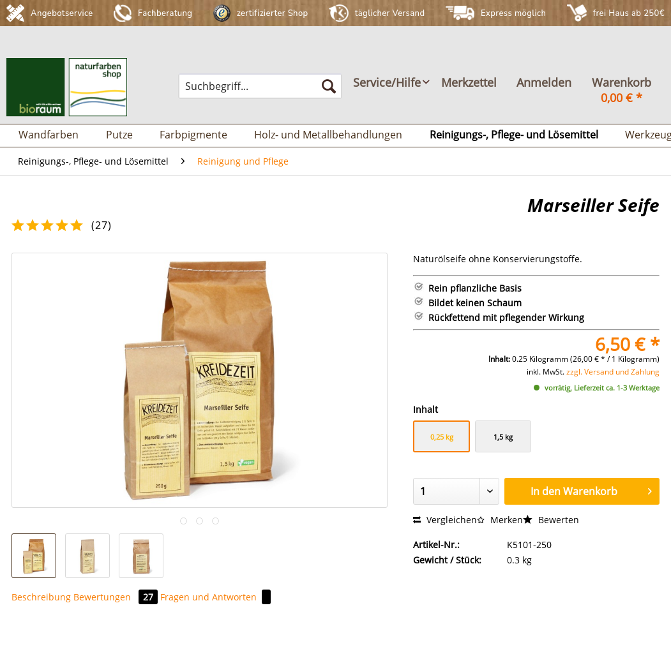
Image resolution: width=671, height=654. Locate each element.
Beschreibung (41, 597)
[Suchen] (328, 86)
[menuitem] (260, 86)
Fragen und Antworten (215, 597)
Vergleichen (445, 520)
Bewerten (551, 520)
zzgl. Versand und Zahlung (613, 371)
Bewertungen (116, 597)
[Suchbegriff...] (260, 86)
